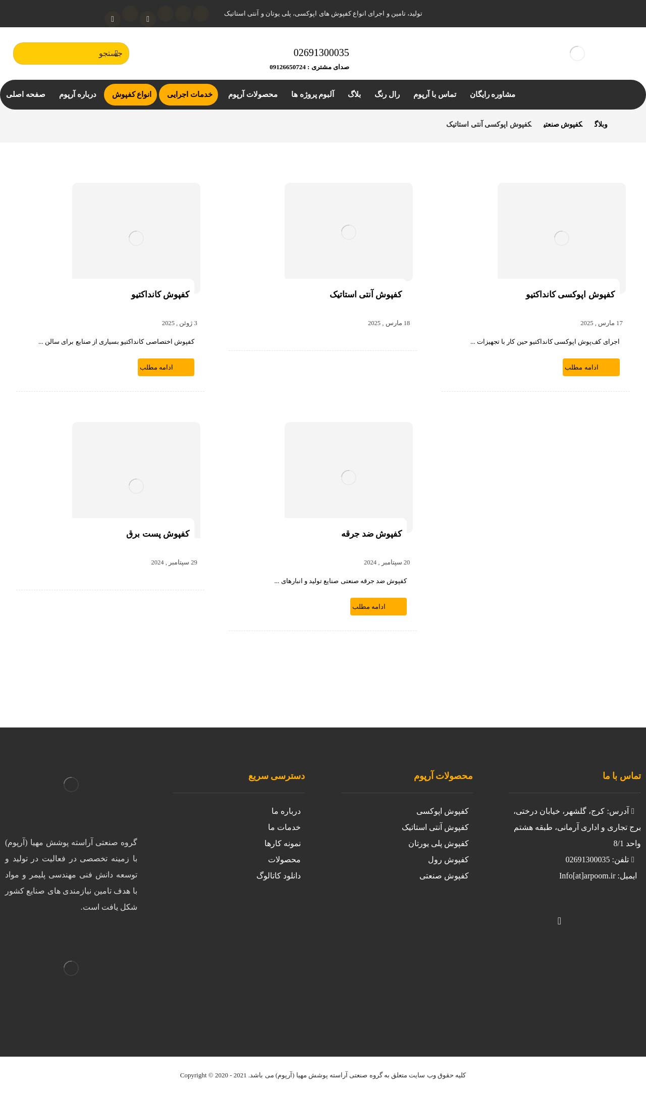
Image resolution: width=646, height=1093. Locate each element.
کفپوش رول (448, 859)
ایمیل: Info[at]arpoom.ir (598, 875)
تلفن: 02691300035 (600, 859)
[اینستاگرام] (183, 14)
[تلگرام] (130, 14)
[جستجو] (116, 53)
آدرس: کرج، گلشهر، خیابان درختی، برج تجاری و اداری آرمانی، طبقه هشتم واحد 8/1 (576, 827)
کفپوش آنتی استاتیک (435, 827)
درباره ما (286, 811)
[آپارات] (148, 19)
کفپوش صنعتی (444, 875)
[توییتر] (599, 914)
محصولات (284, 859)
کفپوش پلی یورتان (438, 843)
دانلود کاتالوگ (278, 875)
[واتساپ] (112, 19)
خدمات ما (284, 827)
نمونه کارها (282, 843)
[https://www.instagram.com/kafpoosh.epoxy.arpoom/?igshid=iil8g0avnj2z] (620, 914)
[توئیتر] (201, 14)
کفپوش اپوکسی (442, 811)
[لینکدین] (165, 14)
